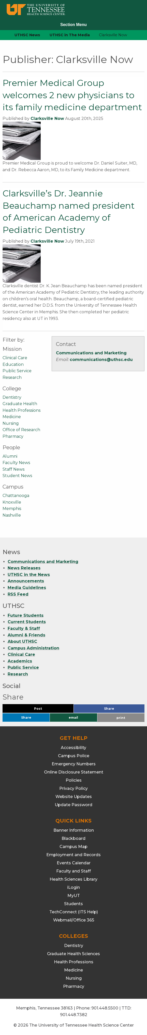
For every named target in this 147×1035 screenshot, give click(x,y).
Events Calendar (74, 863)
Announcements (26, 581)
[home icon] (2, 35)
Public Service (17, 370)
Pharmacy (13, 436)
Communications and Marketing (91, 353)
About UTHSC (22, 641)
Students (73, 903)
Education (13, 364)
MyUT (73, 895)
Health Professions (21, 410)
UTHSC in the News (29, 574)
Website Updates (73, 796)
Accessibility (73, 747)
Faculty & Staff (24, 628)
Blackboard (73, 838)
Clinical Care (15, 357)
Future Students (25, 615)
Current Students (27, 621)
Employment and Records (73, 854)
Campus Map (73, 846)
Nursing (11, 423)
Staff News (13, 469)
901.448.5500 (104, 1008)
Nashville (12, 515)
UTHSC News (27, 35)
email (73, 717)
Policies (74, 780)
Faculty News (16, 462)
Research (12, 377)
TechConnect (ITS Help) (73, 911)
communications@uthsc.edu (101, 359)
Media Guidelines (27, 587)
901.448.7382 (73, 1014)
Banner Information (73, 830)
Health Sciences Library (73, 879)
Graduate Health (20, 403)
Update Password (73, 804)
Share (117, 710)
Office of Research (21, 429)
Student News (17, 475)
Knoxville (12, 502)
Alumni (10, 456)
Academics (20, 661)
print (120, 718)
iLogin (73, 887)
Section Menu (73, 24)
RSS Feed (18, 594)
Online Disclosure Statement (73, 772)
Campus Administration (33, 648)
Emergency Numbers (74, 764)
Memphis (12, 508)
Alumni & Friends (26, 635)
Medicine (12, 416)
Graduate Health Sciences (73, 953)
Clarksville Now (47, 118)
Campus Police (73, 755)
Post (44, 710)
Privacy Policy (73, 788)
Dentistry (12, 397)
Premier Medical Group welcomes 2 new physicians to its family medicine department (72, 95)
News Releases (24, 568)
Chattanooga (16, 495)
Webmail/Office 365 (73, 920)
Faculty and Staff (73, 871)
